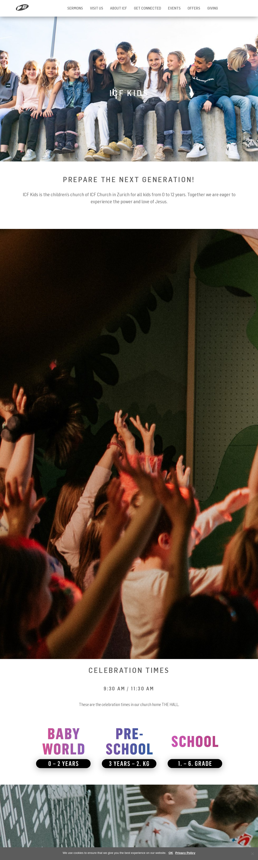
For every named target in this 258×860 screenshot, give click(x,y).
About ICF (118, 8)
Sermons (75, 8)
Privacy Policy (185, 853)
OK (171, 853)
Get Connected (147, 8)
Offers (194, 8)
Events (174, 8)
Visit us (96, 8)
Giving (212, 8)
